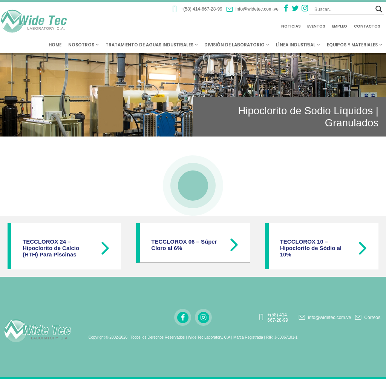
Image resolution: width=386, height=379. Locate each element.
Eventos (316, 26)
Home (55, 45)
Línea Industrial (298, 45)
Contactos (367, 26)
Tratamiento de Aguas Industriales (152, 45)
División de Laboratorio (236, 45)
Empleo (339, 26)
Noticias (291, 26)
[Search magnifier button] (379, 9)
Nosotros (83, 45)
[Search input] (343, 9)
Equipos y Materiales (354, 45)
